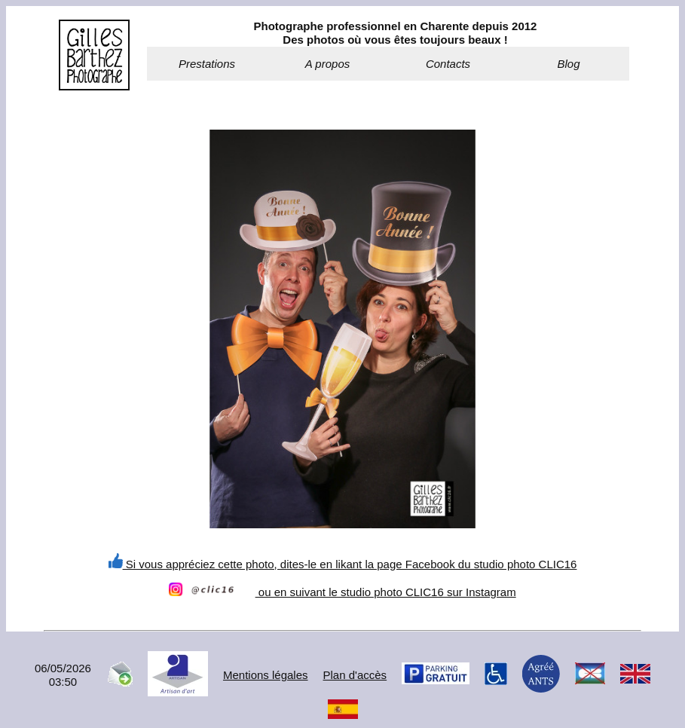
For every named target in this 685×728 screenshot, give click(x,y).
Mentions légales (265, 674)
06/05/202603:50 (63, 675)
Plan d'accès (355, 674)
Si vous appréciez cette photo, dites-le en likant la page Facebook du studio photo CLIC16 (343, 564)
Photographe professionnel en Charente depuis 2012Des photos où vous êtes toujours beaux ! (395, 33)
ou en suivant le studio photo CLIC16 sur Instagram (342, 592)
